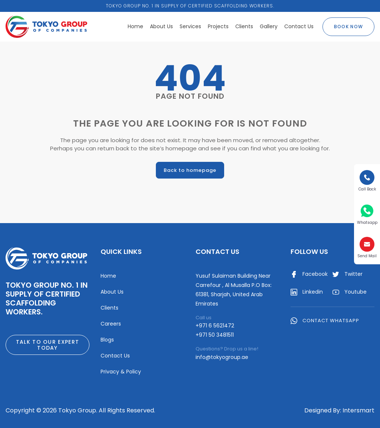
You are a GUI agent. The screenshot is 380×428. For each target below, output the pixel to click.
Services (190, 26)
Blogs (107, 339)
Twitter (347, 274)
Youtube (349, 292)
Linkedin (307, 292)
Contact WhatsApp (325, 320)
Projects (218, 26)
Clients (244, 26)
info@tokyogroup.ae (222, 357)
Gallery (269, 26)
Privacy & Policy (121, 371)
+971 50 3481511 (215, 335)
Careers (111, 323)
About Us (161, 26)
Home (135, 26)
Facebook (309, 274)
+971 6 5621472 (215, 325)
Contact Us (299, 26)
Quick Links (121, 251)
